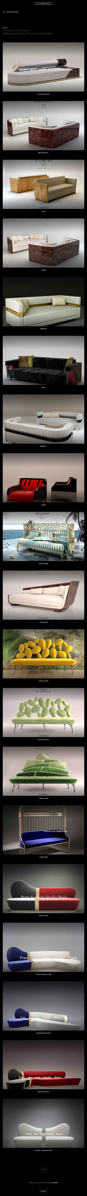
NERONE (55, 1182)
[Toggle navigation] (43, 1191)
